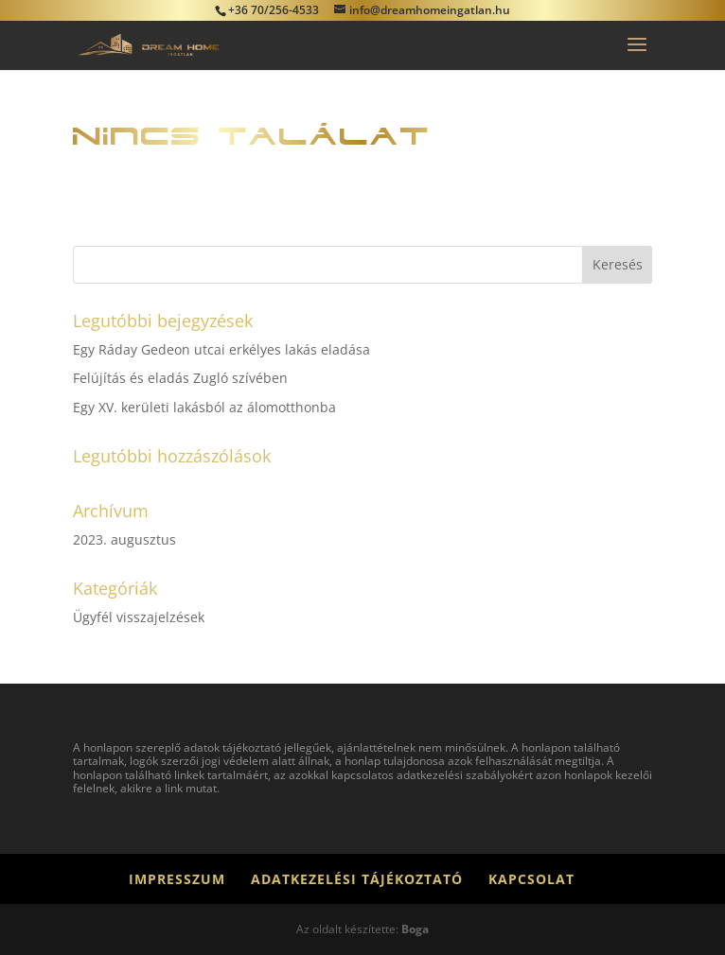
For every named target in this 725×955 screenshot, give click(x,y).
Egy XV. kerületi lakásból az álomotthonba (204, 407)
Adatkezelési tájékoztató (357, 879)
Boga (415, 929)
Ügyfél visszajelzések (138, 617)
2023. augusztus (124, 539)
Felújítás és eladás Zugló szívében (180, 378)
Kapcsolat (531, 879)
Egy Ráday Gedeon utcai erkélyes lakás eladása (221, 349)
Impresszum (177, 879)
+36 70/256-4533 (273, 10)
